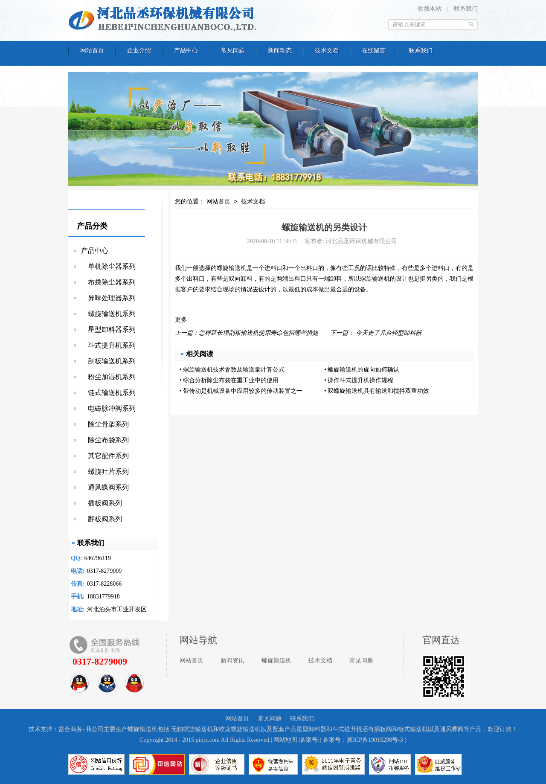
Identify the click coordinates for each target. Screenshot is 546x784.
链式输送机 (413, 729)
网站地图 (285, 740)
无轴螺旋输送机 (192, 729)
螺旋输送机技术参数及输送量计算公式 (234, 369)
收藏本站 (429, 9)
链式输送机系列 (108, 392)
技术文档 (253, 202)
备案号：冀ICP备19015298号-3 (363, 740)
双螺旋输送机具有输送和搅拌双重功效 (378, 391)
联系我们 (466, 9)
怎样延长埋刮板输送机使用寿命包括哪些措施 (258, 333)
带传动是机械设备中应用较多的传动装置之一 (242, 391)
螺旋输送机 (232, 268)
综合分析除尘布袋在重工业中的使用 (231, 380)
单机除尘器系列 (108, 266)
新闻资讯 (232, 660)
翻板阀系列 (101, 519)
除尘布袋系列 (105, 440)
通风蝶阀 (452, 729)
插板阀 (383, 729)
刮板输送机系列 (108, 361)
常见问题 (361, 660)
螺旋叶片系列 (105, 471)
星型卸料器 (311, 729)
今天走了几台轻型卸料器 (388, 333)
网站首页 (218, 202)
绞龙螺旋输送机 (240, 729)
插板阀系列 (101, 503)
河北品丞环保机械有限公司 (164, 19)
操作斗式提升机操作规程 (360, 380)
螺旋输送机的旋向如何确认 (363, 369)
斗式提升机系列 (108, 345)
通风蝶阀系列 (105, 487)
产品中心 (94, 250)
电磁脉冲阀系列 (108, 408)
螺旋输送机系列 (108, 313)
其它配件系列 (105, 455)
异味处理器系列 (108, 298)
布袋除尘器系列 (108, 282)
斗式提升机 (347, 729)
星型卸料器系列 (108, 329)
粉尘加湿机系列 (108, 376)
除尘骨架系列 (105, 424)
